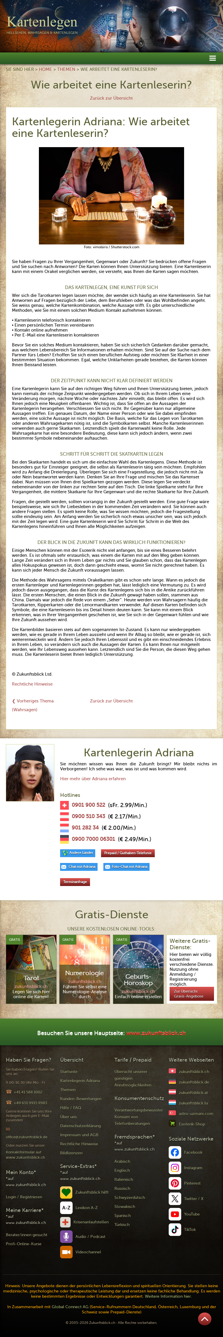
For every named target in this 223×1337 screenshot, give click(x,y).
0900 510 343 (88, 816)
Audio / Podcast (90, 1236)
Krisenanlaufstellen (91, 1222)
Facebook (193, 1152)
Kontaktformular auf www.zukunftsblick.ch (25, 1155)
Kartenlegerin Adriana (80, 1081)
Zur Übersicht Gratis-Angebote (188, 993)
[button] (212, 57)
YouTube (192, 1214)
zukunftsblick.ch (194, 1072)
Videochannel (88, 1252)
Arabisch (122, 1161)
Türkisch (122, 1224)
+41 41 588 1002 (28, 1092)
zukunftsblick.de (194, 1082)
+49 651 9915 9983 (30, 1103)
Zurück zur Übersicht (111, 98)
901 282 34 (85, 828)
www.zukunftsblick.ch (156, 1033)
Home (45, 69)
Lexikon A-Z (86, 1208)
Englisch (122, 1170)
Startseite (69, 1072)
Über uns (68, 1117)
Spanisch (122, 1215)
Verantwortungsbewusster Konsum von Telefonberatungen (138, 1117)
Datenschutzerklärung (80, 1126)
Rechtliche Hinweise (32, 684)
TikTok (190, 1229)
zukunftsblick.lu (193, 1103)
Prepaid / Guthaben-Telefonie (128, 853)
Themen (66, 69)
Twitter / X (194, 1199)
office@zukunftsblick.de (26, 1137)
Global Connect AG (70, 1307)
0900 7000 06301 (93, 839)
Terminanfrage (75, 882)
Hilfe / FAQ (70, 1108)
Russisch (122, 1188)
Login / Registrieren (24, 1197)
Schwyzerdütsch (129, 1197)
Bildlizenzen (71, 1153)
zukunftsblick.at (193, 1093)
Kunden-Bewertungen (80, 1099)
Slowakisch (124, 1206)
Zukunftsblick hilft (92, 1192)
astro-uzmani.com (196, 1113)
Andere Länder (81, 853)
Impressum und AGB (79, 1135)
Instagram (193, 1168)
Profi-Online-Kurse (24, 1244)
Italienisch (123, 1179)
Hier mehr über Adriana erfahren (93, 778)
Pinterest (192, 1183)
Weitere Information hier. (168, 1296)
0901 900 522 (88, 805)
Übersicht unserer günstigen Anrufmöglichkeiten (132, 1078)
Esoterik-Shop (192, 1124)
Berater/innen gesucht (26, 1235)
